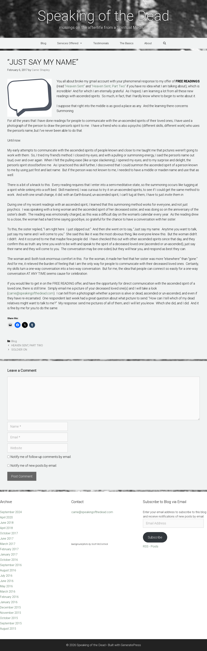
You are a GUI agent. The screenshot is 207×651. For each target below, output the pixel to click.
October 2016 (9, 559)
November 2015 (10, 612)
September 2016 (11, 565)
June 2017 (7, 538)
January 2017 (9, 554)
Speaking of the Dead (103, 15)
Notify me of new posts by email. (33, 465)
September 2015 (11, 623)
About (148, 43)
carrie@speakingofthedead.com (30, 293)
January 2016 (9, 602)
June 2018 (7, 522)
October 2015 (9, 618)
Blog (43, 43)
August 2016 (8, 570)
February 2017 (9, 549)
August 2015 (8, 628)
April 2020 (6, 517)
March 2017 (7, 544)
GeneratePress (131, 645)
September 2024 (11, 512)
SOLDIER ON (19, 349)
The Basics (126, 43)
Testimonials (101, 43)
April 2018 (6, 528)
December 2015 (10, 607)
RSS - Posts (150, 546)
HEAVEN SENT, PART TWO (27, 345)
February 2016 (9, 597)
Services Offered (72, 43)
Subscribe (155, 537)
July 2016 (6, 575)
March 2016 (7, 591)
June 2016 (7, 581)
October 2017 (9, 533)
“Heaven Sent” (75, 86)
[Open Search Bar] (164, 43)
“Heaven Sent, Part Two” (108, 86)
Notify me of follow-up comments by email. (40, 457)
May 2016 (6, 586)
